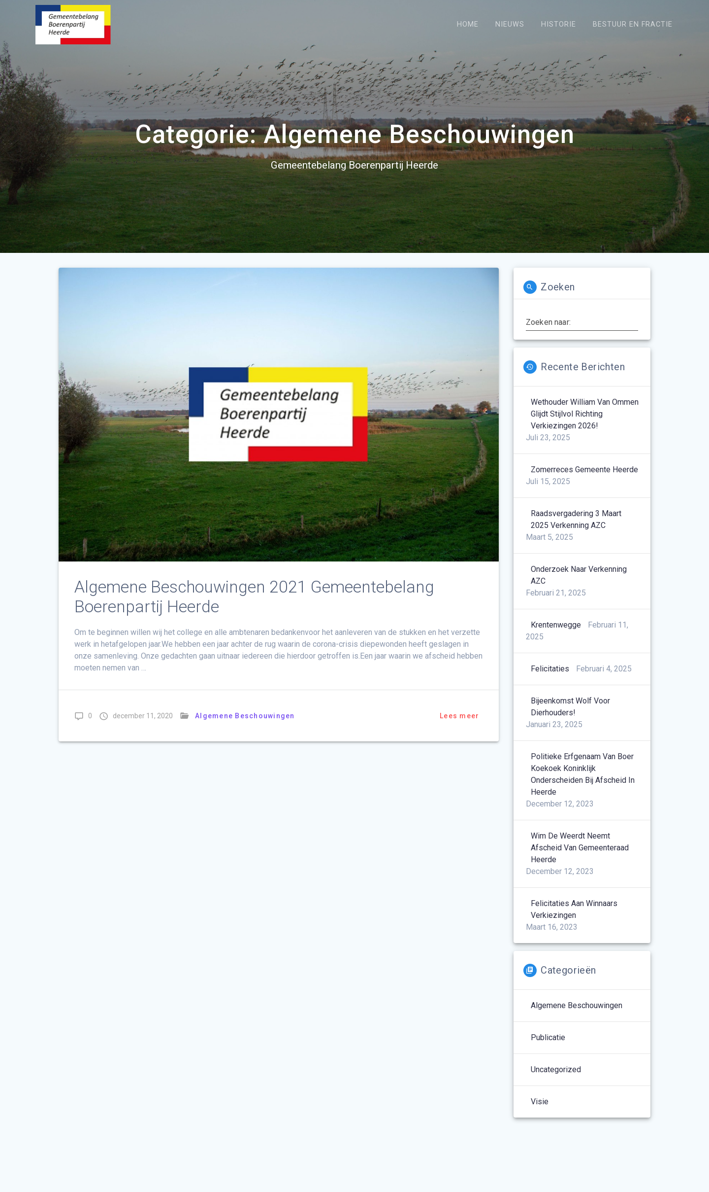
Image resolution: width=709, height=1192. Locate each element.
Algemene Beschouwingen (245, 716)
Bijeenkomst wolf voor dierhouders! (570, 706)
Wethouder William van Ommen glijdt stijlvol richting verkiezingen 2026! (585, 413)
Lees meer (459, 716)
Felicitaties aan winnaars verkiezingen (574, 909)
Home (468, 24)
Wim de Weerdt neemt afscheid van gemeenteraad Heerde (580, 847)
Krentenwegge (556, 625)
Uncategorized (556, 1069)
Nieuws (509, 24)
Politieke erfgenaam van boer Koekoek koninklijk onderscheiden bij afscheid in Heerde (583, 774)
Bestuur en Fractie (633, 24)
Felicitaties (550, 668)
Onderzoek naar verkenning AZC (579, 575)
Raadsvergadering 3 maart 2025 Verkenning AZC (576, 519)
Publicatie (548, 1037)
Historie (558, 24)
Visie (539, 1101)
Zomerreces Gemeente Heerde (584, 469)
